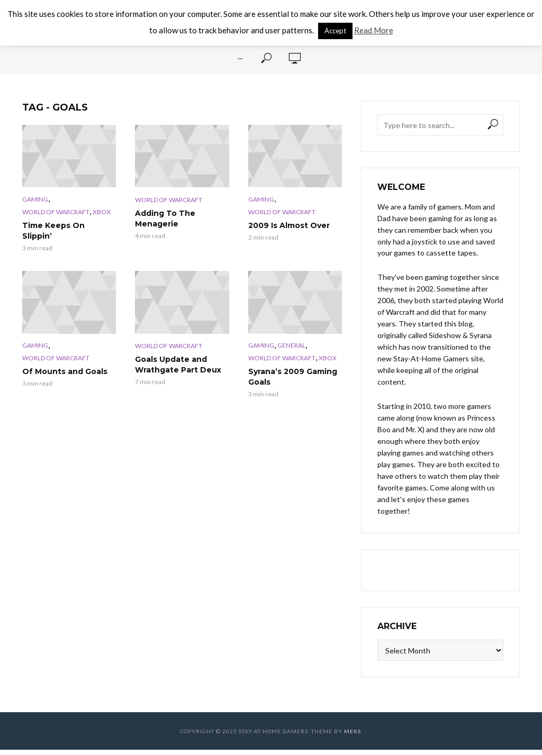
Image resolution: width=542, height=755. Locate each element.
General (291, 345)
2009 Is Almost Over (289, 225)
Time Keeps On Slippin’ (53, 231)
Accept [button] (335, 30)
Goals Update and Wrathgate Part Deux (178, 364)
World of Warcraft (55, 212)
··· (240, 58)
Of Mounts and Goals (64, 371)
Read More (373, 30)
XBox (102, 212)
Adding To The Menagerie (165, 218)
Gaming (35, 199)
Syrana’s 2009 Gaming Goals (292, 377)
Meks (352, 731)
